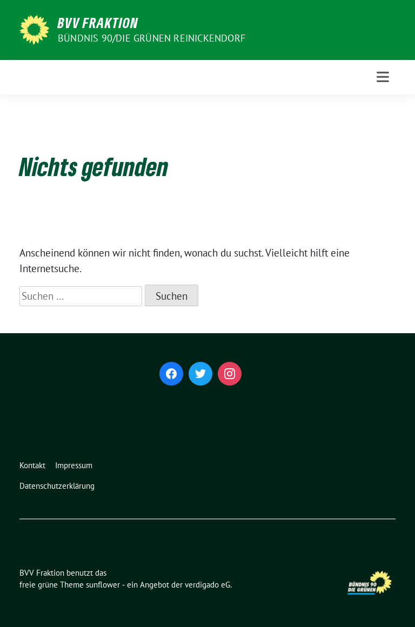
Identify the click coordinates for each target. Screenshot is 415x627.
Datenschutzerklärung (57, 486)
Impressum (73, 465)
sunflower (103, 584)
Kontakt (32, 465)
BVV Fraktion (98, 23)
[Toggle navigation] (383, 77)
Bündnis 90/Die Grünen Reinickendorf (151, 38)
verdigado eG (207, 584)
